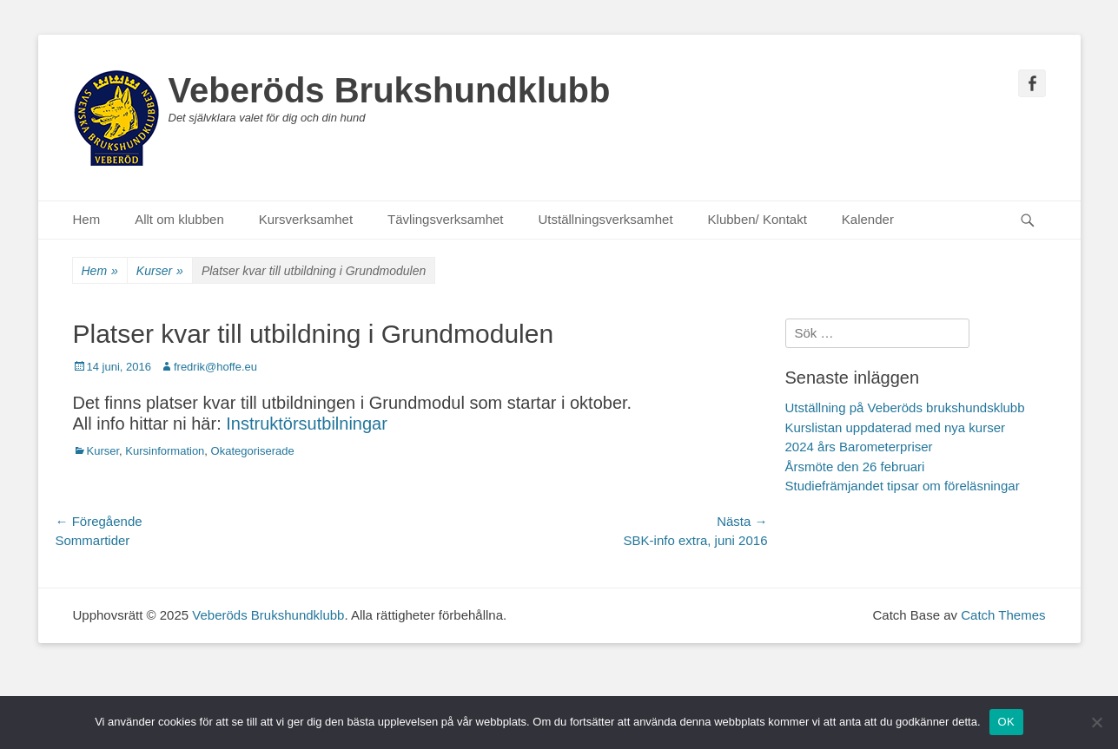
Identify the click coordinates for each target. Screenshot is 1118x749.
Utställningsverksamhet (606, 219)
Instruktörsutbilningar (306, 423)
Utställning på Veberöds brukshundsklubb (905, 407)
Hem (87, 219)
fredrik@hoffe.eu (215, 366)
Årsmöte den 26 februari (855, 466)
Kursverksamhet (306, 219)
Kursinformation (164, 450)
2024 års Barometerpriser (859, 446)
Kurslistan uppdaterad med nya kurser (895, 427)
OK (1006, 721)
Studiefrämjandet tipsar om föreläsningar (902, 485)
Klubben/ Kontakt (757, 219)
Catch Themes (1003, 615)
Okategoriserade (252, 450)
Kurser (159, 271)
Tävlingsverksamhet (445, 219)
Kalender (868, 219)
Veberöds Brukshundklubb (390, 90)
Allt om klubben (179, 219)
